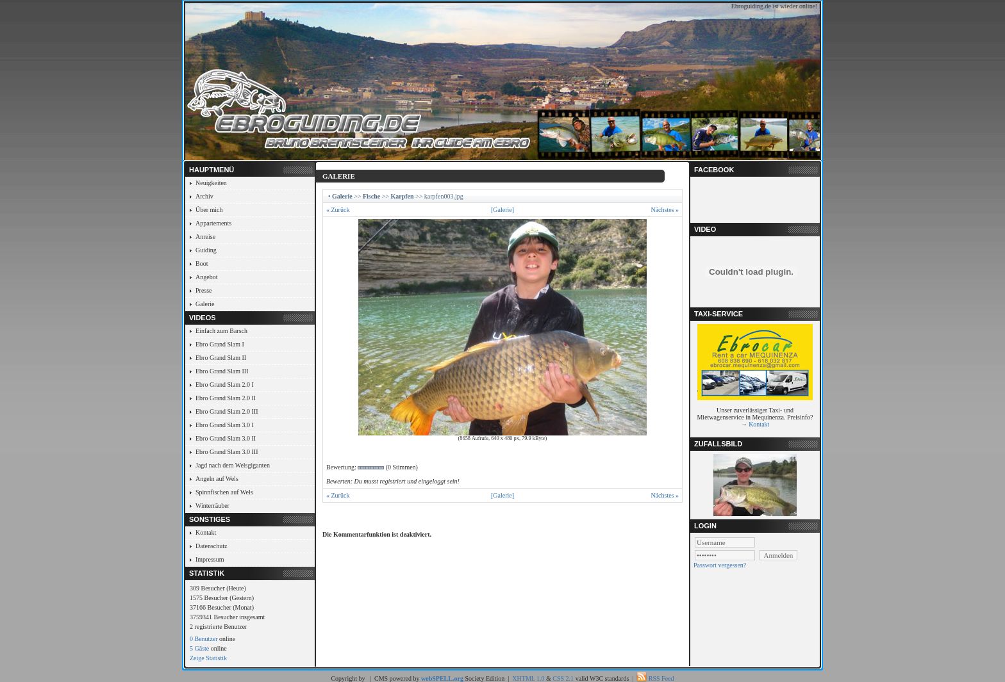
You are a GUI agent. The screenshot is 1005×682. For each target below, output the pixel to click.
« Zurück (337, 209)
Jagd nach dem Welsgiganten (232, 465)
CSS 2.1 (563, 678)
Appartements (213, 223)
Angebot (206, 276)
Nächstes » (665, 209)
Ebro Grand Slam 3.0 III (226, 451)
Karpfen (401, 196)
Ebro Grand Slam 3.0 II (225, 438)
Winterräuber (212, 505)
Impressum (209, 559)
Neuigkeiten (211, 182)
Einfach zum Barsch (221, 330)
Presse (203, 290)
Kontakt (205, 532)
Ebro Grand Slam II (220, 357)
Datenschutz (211, 545)
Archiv (204, 196)
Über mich (209, 209)
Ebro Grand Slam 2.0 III (226, 411)
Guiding (206, 250)
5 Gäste (199, 648)
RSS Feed (661, 678)
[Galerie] (502, 209)
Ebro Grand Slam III (221, 371)
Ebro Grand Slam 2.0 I (224, 384)
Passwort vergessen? (720, 565)
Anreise (205, 236)
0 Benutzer (204, 638)
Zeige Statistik (208, 658)
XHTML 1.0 (528, 678)
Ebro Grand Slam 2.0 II (225, 398)
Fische (371, 196)
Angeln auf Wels (216, 478)
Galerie (204, 303)
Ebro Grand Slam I (219, 344)
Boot (201, 263)
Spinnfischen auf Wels (224, 492)
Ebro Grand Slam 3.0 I (224, 424)
